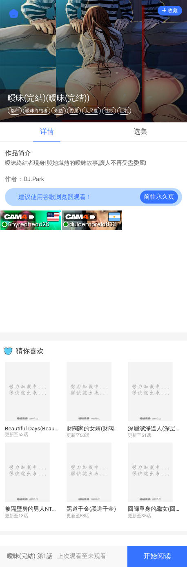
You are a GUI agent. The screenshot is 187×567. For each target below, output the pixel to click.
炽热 (58, 110)
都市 (14, 110)
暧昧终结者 (36, 110)
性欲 (109, 110)
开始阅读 (157, 556)
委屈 (73, 110)
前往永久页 (159, 196)
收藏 (170, 10)
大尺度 (91, 110)
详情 (47, 131)
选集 (140, 131)
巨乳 (124, 110)
